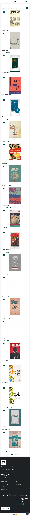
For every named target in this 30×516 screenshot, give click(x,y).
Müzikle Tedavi (5, 360)
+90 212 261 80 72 (11, 469)
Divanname (4, 227)
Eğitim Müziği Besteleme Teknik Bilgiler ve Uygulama (12, 271)
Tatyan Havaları (5, 382)
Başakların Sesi (5, 50)
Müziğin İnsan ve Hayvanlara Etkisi (8, 338)
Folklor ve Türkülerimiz (6, 293)
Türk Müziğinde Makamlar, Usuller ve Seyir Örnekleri (12, 183)
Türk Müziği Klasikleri (6, 72)
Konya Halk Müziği (5, 404)
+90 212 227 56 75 (4, 469)
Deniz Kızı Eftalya (5, 28)
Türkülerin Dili (4, 426)
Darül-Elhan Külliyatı (6, 116)
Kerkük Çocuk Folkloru (6, 249)
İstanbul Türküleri (5, 205)
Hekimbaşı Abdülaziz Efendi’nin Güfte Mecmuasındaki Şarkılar (14, 138)
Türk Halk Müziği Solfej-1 (6, 94)
